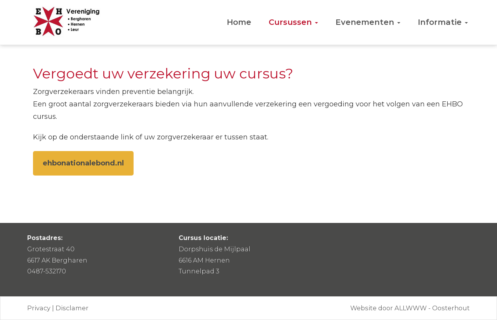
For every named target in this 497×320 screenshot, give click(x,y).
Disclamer (72, 308)
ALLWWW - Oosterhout (432, 308)
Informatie (443, 22)
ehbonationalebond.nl (83, 163)
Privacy (38, 308)
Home (239, 22)
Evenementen (367, 22)
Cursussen (293, 22)
